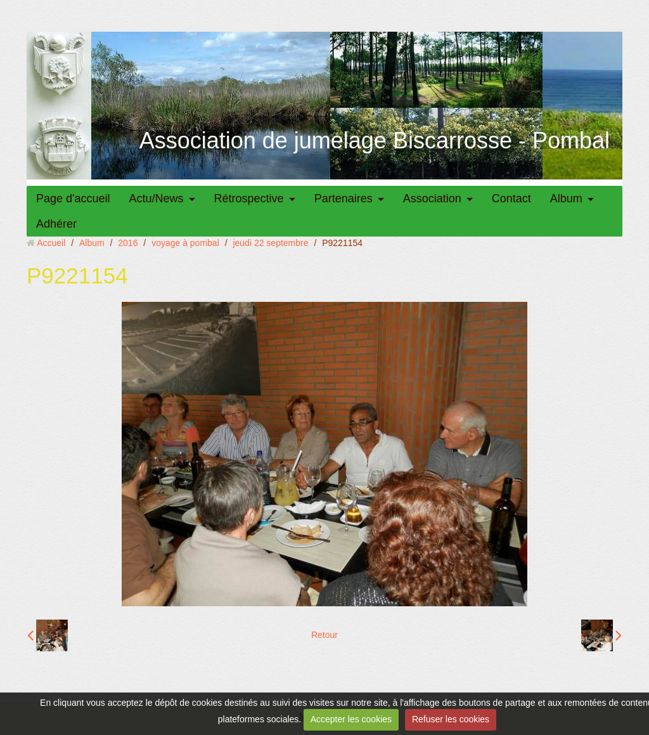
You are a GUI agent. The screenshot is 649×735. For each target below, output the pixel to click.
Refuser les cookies (450, 719)
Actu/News (156, 198)
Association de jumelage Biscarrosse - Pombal (374, 140)
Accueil (51, 243)
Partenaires (343, 198)
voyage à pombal (185, 243)
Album (566, 198)
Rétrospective (249, 198)
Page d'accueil (73, 198)
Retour (324, 635)
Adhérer (56, 224)
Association (432, 198)
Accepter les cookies (351, 719)
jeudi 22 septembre (270, 243)
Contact (511, 198)
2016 (128, 243)
